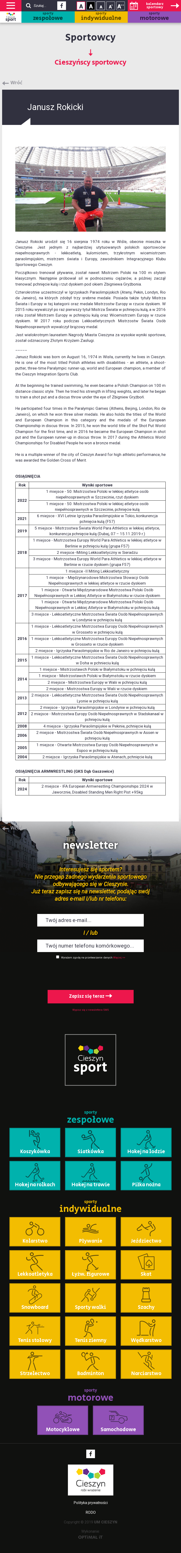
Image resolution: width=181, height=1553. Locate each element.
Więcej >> (119, 957)
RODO (91, 1512)
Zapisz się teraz (90, 996)
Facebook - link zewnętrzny (61, 7)
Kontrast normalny (81, 5)
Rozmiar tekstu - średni (110, 5)
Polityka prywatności (91, 1502)
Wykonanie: (90, 1534)
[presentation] (90, 973)
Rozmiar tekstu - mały (100, 5)
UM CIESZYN (105, 1522)
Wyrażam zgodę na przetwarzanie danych (86, 957)
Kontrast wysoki (90, 5)
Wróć (16, 83)
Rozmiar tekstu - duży (120, 5)
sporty (48, 16)
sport (10, 20)
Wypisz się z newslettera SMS (90, 1009)
